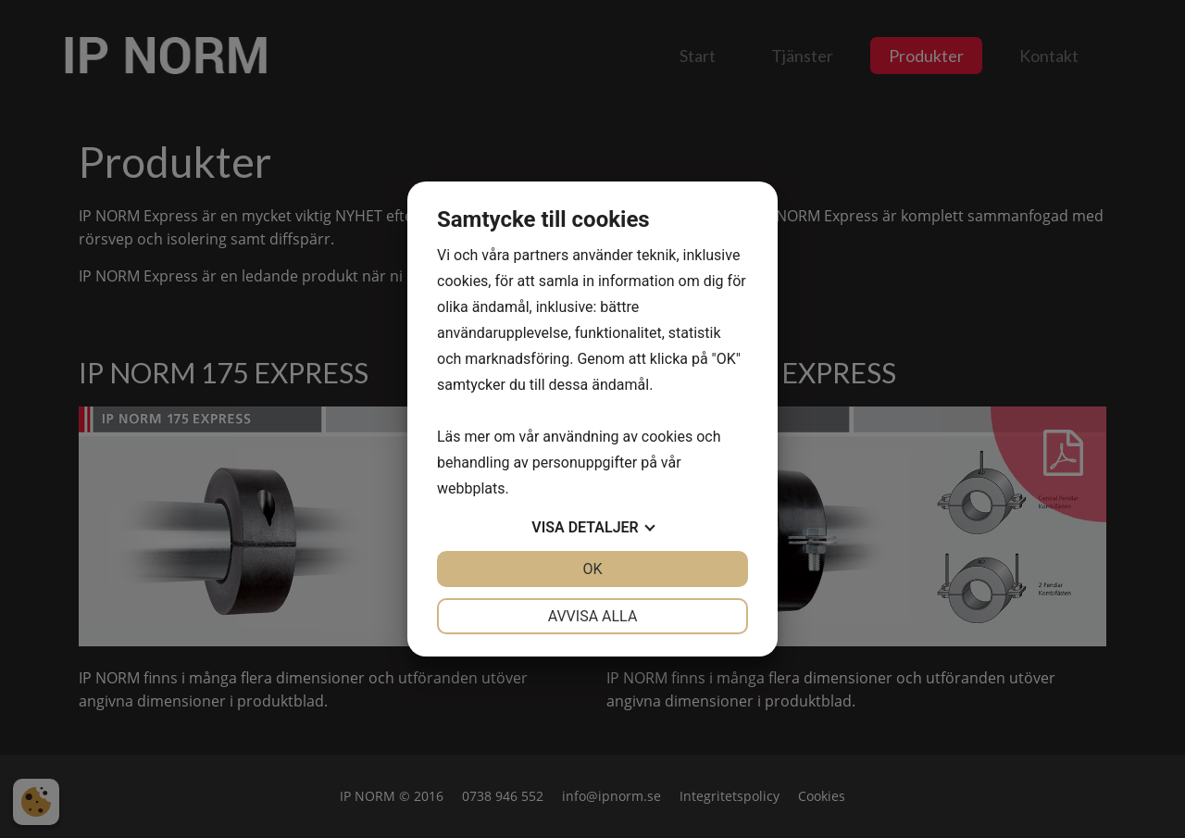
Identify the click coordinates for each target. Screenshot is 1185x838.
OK (592, 569)
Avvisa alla (593, 616)
